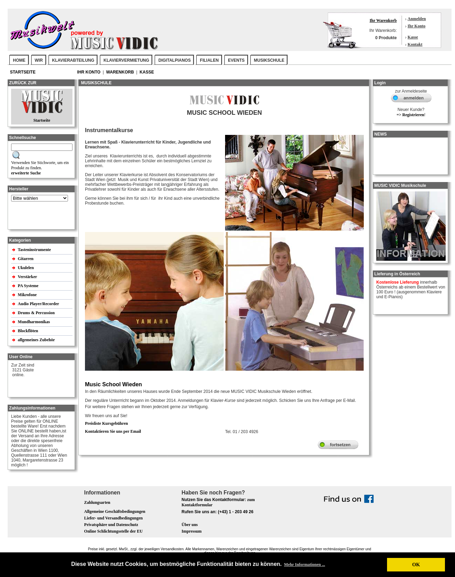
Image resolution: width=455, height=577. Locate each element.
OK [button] (416, 564)
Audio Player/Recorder (38, 303)
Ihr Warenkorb (383, 20)
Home (19, 60)
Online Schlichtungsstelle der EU (113, 531)
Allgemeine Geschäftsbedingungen (114, 511)
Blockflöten (28, 330)
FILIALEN (209, 60)
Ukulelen (26, 267)
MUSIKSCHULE (269, 60)
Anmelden (416, 18)
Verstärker (28, 276)
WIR (39, 60)
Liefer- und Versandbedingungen (113, 518)
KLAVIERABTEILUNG (73, 60)
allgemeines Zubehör (37, 339)
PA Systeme (28, 285)
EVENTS (236, 60)
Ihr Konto (416, 26)
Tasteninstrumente (35, 249)
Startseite (23, 72)
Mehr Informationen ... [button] (304, 564)
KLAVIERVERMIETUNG (126, 60)
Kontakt (414, 44)
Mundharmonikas (34, 321)
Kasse (412, 37)
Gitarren (26, 258)
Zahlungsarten (97, 502)
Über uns (190, 524)
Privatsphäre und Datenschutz (111, 524)
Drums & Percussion (36, 312)
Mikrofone (27, 294)
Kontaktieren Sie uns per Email (113, 431)
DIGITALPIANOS (174, 60)
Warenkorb (120, 72)
